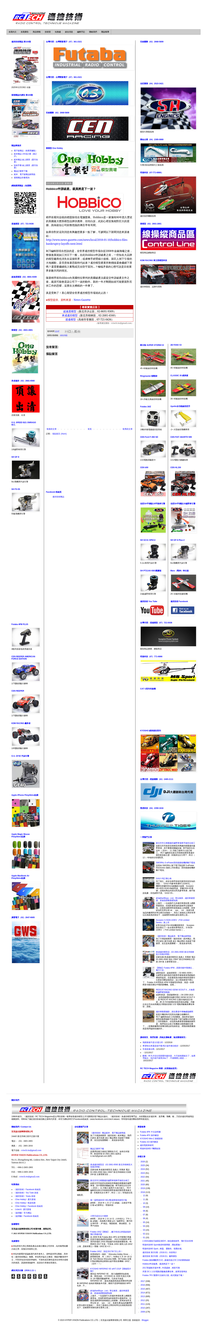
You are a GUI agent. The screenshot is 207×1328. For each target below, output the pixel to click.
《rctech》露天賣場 (22, 1209)
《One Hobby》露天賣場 (25, 1199)
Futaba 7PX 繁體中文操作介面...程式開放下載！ (163, 1275)
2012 (143, 1300)
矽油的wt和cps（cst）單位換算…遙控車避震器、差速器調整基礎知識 (175, 899)
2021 (143, 1181)
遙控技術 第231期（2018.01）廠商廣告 (159, 1256)
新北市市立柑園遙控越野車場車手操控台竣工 (175, 843)
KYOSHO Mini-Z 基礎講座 (151, 1138)
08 (144, 1211)
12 (144, 1195)
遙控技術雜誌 (58, 497)
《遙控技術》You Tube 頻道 (26, 1193)
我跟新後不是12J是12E (153, 1042)
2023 (143, 1173)
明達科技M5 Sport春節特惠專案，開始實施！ (162, 1245)
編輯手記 (81, 32)
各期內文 (12, 32)
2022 (143, 1177)
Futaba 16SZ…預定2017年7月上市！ (106, 1251)
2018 (143, 1192)
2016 (143, 1285)
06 (144, 1218)
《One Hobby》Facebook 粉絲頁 (28, 1206)
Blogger (145, 1320)
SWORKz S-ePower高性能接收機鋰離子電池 (175, 863)
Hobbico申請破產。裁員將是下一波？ (158, 1264)
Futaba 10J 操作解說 (149, 1142)
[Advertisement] (89, 463)
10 (144, 1203)
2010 (143, 1308)
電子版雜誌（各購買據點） (25, 151)
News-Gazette (82, 300)
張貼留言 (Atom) (59, 434)
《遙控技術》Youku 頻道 (24, 1196)
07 (144, 1215)
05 (144, 1222)
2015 (143, 1289)
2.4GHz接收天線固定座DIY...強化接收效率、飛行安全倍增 (167, 1241)
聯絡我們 (93, 32)
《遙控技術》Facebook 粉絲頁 (27, 1189)
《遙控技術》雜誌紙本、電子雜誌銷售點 (173, 936)
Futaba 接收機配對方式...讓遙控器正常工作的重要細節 (166, 1260)
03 (144, 1230)
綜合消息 (69, 32)
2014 (143, 1293)
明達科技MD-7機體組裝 (150, 1148)
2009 (143, 1312)
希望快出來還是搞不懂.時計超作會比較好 (160, 1046)
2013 (143, 1296)
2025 (143, 1165)
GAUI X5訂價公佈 (163, 878)
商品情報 (37, 32)
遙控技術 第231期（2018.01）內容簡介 (159, 1252)
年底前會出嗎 (148, 1049)
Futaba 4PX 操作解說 (149, 1135)
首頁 (90, 429)
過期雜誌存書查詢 (22, 177)
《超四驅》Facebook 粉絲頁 (26, 1216)
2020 (143, 1184)
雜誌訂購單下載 (21, 171)
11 (144, 1199)
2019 (143, 1188)
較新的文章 (52, 429)
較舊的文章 (128, 429)
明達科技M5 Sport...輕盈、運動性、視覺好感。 (162, 1249)
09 (144, 1207)
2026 (143, 1162)
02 (144, 1234)
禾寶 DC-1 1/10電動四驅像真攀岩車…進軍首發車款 (164, 1271)
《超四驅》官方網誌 (22, 1213)
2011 (143, 1304)
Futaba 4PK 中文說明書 (150, 1132)
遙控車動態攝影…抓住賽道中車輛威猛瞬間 (174, 1012)
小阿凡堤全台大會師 (99, 1216)
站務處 (58, 32)
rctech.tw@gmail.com (31, 1150)
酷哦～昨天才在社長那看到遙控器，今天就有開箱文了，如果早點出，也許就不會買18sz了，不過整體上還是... (169, 1057)
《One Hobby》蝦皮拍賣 (25, 1203)
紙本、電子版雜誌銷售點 (24, 174)
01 (144, 1237)
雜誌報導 (105, 32)
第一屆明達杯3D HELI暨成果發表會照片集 (108, 1200)
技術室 (48, 32)
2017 (143, 1281)
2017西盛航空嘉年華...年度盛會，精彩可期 (161, 1268)
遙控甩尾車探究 (147, 1145)
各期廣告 (25, 32)
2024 (143, 1169)
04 (144, 1226)
